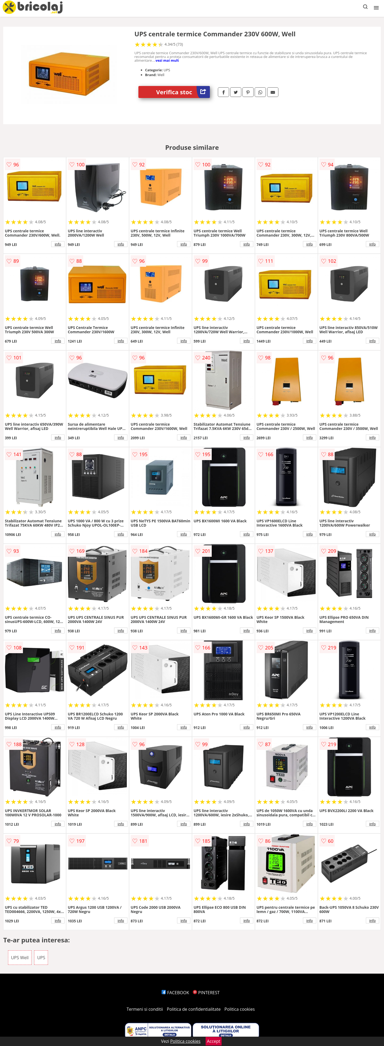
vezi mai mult (167, 60)
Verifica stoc (183, 92)
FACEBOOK (175, 993)
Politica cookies (240, 1009)
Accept (213, 1041)
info (58, 244)
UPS (41, 958)
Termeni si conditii (145, 1009)
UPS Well (20, 958)
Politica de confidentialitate (194, 1009)
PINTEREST (206, 993)
